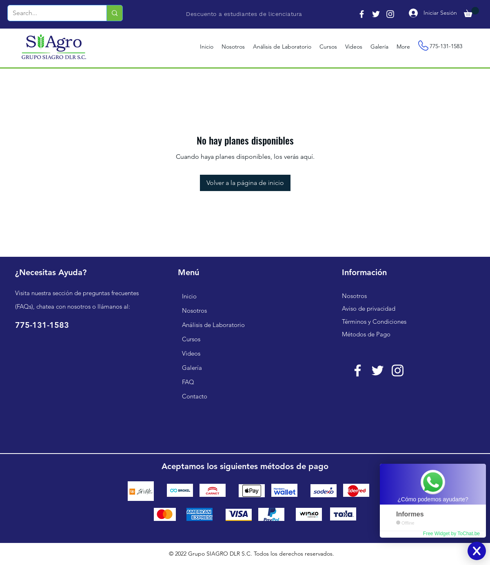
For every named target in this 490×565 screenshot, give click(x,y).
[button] (471, 12)
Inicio (189, 296)
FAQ (188, 382)
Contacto (194, 396)
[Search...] (51, 13)
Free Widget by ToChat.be (451, 533)
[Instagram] (390, 14)
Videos (191, 353)
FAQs (24, 306)
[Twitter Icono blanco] (378, 370)
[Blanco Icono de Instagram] (398, 370)
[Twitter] (376, 14)
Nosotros (194, 310)
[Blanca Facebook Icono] (358, 370)
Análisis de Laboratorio (213, 325)
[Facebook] (362, 14)
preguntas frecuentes (111, 293)
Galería (192, 367)
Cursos (191, 339)
